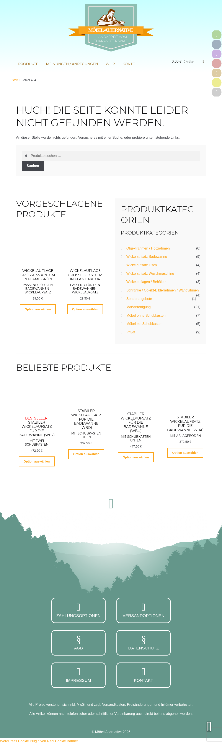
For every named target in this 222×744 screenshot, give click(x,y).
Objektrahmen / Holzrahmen (148, 248)
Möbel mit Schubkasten (144, 324)
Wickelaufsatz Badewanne (146, 256)
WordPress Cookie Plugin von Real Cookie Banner (39, 741)
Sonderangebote (139, 299)
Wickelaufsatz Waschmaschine (150, 273)
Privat (130, 332)
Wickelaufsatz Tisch (141, 265)
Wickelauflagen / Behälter (146, 282)
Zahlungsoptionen (78, 610)
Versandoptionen (143, 610)
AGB (78, 642)
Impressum (78, 675)
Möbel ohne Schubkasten (146, 315)
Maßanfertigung (138, 307)
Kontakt (143, 675)
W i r (110, 64)
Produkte (28, 64)
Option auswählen (38, 309)
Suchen (32, 166)
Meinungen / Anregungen (72, 64)
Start (15, 80)
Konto (128, 64)
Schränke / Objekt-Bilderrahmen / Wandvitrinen (162, 290)
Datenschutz (143, 642)
